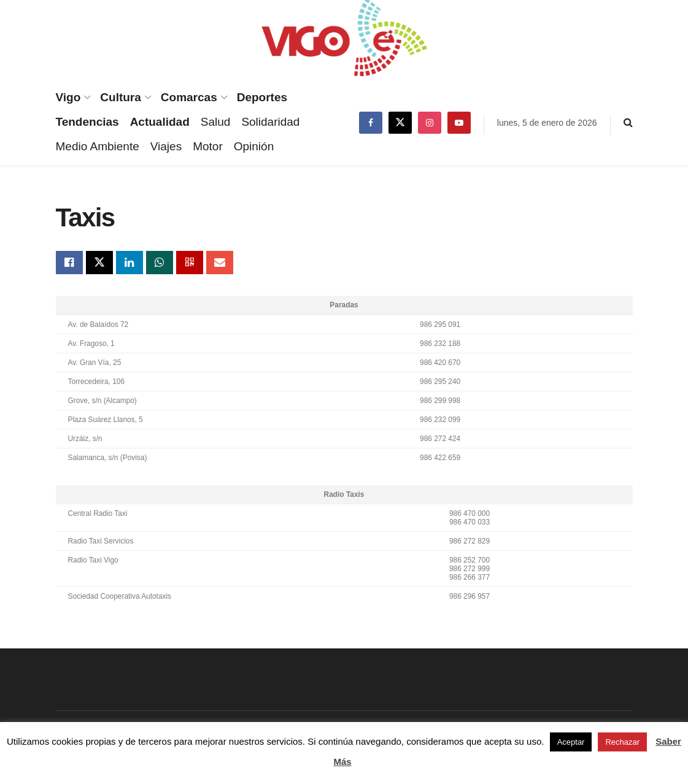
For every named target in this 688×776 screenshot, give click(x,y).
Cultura (120, 97)
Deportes (262, 97)
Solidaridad (270, 121)
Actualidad (160, 121)
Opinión (254, 146)
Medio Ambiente (97, 146)
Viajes (166, 146)
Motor (208, 146)
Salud (216, 121)
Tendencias (87, 121)
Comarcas (189, 97)
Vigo (68, 97)
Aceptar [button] (571, 742)
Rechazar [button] (622, 742)
